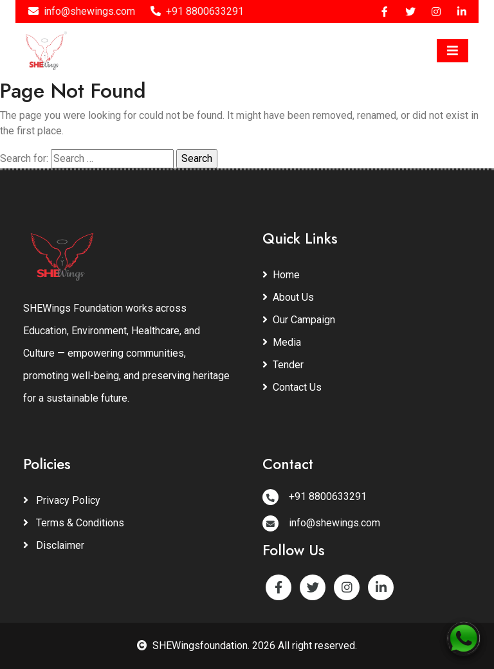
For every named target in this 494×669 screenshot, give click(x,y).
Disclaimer (53, 545)
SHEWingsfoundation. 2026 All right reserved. (247, 645)
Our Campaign (298, 320)
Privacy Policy (61, 500)
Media (281, 342)
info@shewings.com (81, 11)
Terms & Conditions (73, 523)
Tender (283, 365)
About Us (288, 297)
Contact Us (292, 387)
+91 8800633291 (197, 11)
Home (281, 275)
